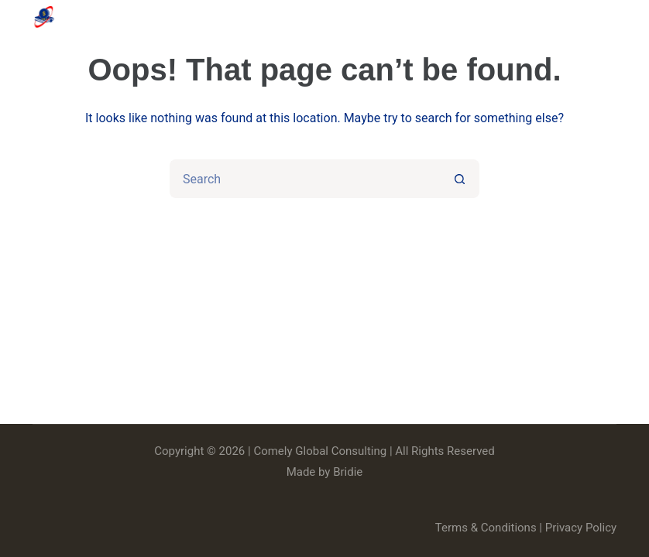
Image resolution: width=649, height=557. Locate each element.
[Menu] (609, 17)
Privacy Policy (580, 528)
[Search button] (460, 178)
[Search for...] (305, 178)
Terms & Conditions (486, 528)
